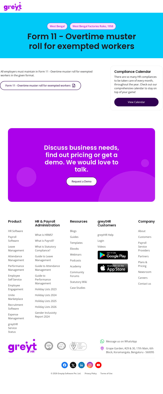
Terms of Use (106, 373)
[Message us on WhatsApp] (126, 341)
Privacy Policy (91, 373)
